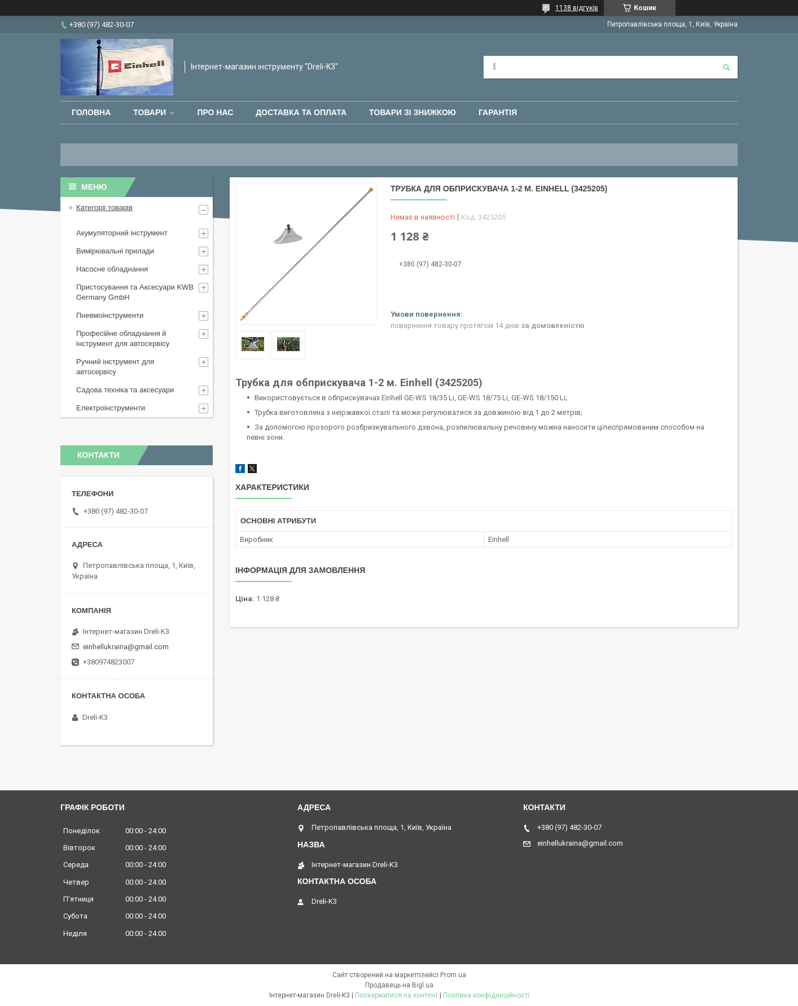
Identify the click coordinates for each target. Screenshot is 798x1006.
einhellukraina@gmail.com (126, 646)
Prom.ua (453, 975)
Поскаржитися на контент (396, 995)
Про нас (215, 112)
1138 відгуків (576, 8)
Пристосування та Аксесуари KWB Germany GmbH (135, 292)
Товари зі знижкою (412, 112)
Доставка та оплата (301, 112)
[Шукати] (726, 67)
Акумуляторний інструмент (122, 233)
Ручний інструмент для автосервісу (115, 366)
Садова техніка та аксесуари (125, 390)
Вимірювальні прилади (115, 251)
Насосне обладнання (112, 269)
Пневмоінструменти (109, 315)
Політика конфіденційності (486, 995)
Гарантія (498, 112)
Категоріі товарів (104, 207)
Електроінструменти (110, 408)
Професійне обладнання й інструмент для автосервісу (122, 338)
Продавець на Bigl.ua (399, 985)
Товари (149, 112)
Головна (91, 112)
